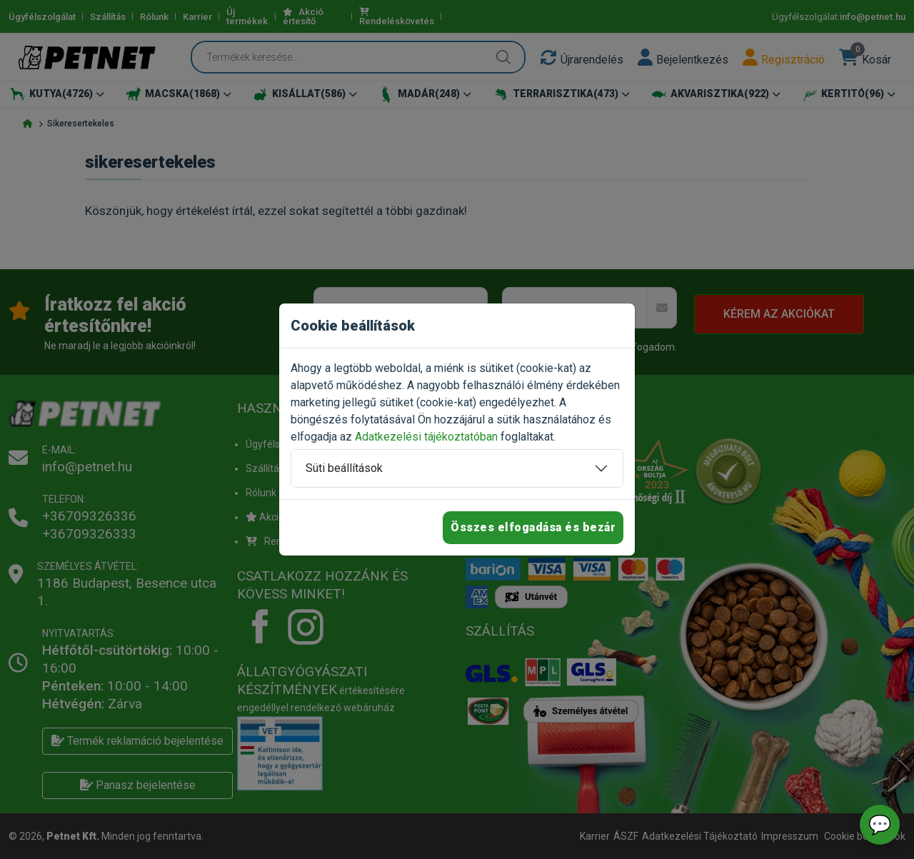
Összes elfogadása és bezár (533, 527)
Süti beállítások (344, 468)
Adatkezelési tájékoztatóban (426, 436)
